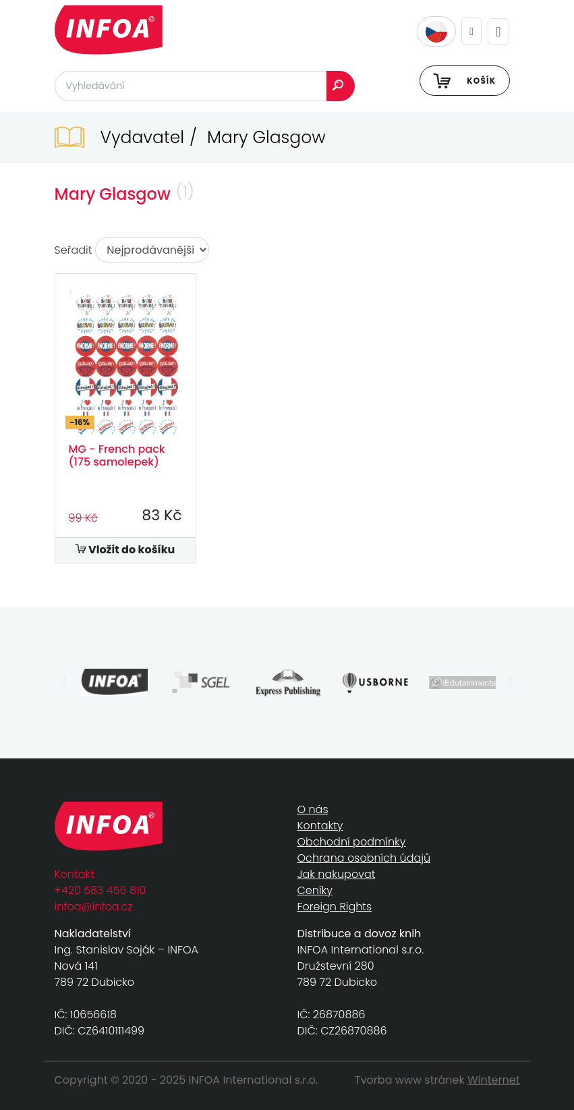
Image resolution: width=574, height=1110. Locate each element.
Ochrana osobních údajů (364, 858)
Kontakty (320, 825)
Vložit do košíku (125, 549)
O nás (312, 809)
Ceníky (315, 890)
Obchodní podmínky (351, 842)
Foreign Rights (334, 906)
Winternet (493, 1080)
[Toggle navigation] (498, 31)
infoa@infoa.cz (94, 906)
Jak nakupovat (336, 874)
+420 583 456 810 (100, 890)
